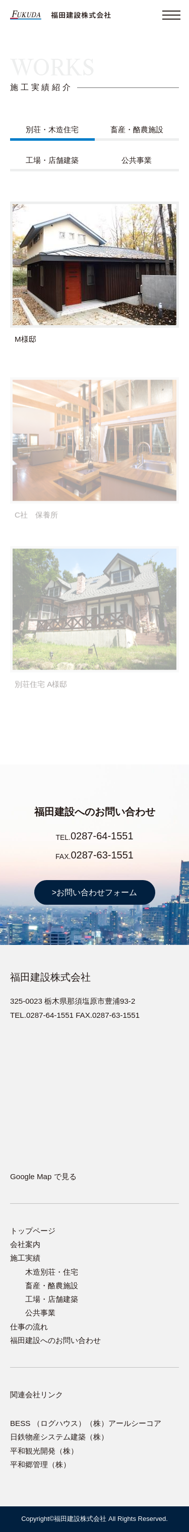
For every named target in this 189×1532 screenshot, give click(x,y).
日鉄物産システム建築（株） (59, 1436)
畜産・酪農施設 (136, 129)
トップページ (32, 1230)
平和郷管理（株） (40, 1464)
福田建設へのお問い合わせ (55, 1340)
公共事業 (136, 160)
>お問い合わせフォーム (94, 892)
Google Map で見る (43, 1176)
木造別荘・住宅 (51, 1272)
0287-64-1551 (102, 835)
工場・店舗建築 (52, 160)
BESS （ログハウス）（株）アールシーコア (85, 1423)
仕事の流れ (29, 1326)
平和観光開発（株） (44, 1451)
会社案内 (25, 1244)
